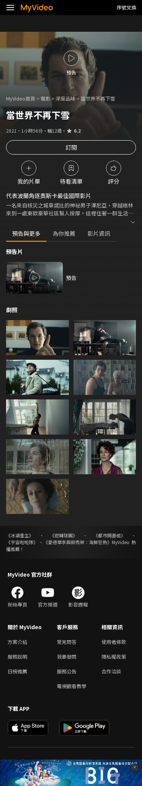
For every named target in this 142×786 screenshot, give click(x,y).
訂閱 (71, 147)
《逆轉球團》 (63, 535)
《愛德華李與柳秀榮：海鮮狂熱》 (78, 542)
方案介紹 (17, 641)
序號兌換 (126, 7)
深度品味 (65, 98)
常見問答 (66, 641)
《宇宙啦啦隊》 (22, 542)
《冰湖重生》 (19, 535)
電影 (45, 98)
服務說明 (17, 656)
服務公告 (66, 671)
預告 (71, 278)
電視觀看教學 (71, 686)
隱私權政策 (113, 656)
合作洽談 (111, 671)
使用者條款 (113, 641)
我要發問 (66, 656)
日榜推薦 (17, 671)
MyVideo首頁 (20, 98)
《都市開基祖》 (109, 535)
